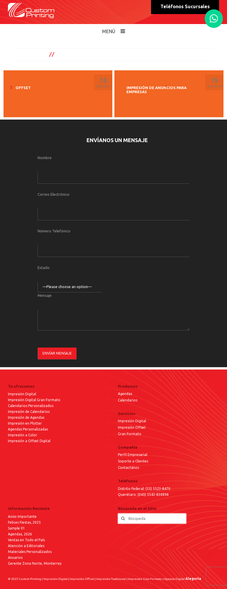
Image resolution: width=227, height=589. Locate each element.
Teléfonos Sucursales (185, 6)
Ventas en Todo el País (26, 540)
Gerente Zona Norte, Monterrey (35, 563)
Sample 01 (16, 528)
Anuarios (15, 557)
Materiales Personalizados (30, 552)
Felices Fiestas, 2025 (24, 522)
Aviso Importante (22, 516)
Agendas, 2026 (20, 534)
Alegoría (193, 579)
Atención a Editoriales (26, 546)
